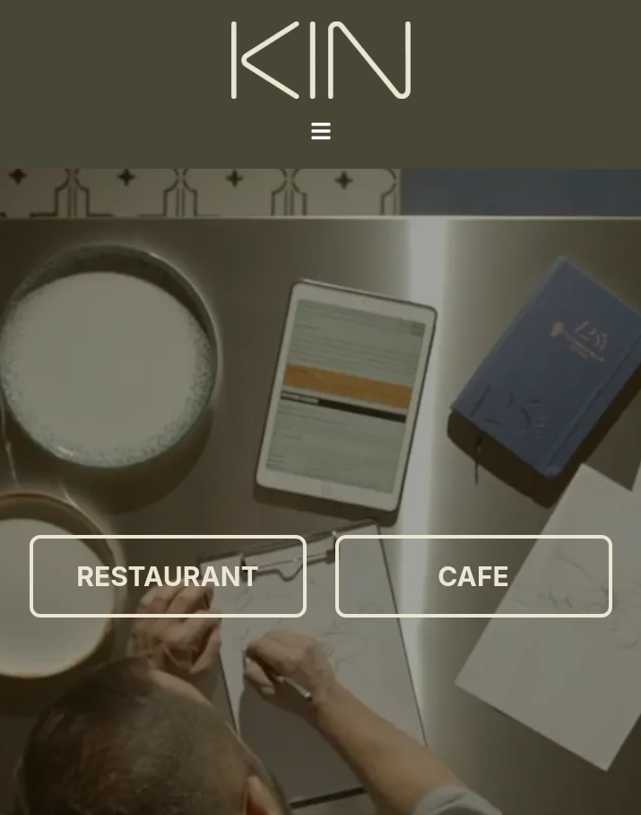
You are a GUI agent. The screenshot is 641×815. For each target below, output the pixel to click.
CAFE (473, 576)
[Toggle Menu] (321, 131)
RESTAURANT (167, 576)
